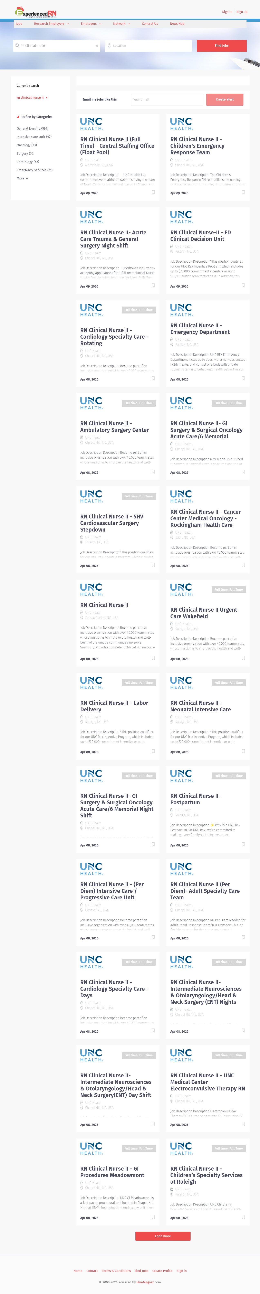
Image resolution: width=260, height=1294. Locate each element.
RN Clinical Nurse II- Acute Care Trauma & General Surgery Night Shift (113, 239)
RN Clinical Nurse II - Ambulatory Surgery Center (114, 426)
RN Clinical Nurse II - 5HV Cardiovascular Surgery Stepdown (111, 523)
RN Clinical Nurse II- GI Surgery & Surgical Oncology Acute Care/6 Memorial (206, 430)
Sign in (227, 12)
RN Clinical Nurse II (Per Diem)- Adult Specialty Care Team (205, 891)
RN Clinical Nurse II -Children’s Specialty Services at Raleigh (206, 1175)
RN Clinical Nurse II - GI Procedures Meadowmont (112, 1172)
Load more (163, 1236)
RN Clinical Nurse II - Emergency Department (200, 328)
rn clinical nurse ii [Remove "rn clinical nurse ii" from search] (30, 97)
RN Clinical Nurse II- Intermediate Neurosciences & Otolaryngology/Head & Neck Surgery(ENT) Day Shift (116, 1085)
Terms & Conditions (116, 1271)
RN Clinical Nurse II (104, 605)
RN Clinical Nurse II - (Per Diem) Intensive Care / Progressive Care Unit (112, 891)
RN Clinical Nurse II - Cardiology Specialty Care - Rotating (114, 337)
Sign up (242, 12)
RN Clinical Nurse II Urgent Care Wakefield (203, 613)
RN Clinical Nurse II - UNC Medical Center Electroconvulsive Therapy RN (207, 1082)
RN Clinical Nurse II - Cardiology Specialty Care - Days (114, 989)
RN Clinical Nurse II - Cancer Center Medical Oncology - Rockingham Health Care (205, 518)
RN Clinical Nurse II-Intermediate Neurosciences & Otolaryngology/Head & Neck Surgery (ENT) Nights (206, 992)
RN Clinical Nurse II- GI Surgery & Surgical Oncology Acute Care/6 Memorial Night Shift (116, 806)
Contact (92, 1271)
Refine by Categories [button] (36, 117)
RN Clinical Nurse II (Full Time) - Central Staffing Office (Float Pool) (117, 146)
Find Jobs (222, 45)
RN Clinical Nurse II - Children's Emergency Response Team (197, 146)
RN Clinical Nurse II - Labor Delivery (114, 706)
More (20, 178)
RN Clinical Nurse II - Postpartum (196, 799)
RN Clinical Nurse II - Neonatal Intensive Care (200, 706)
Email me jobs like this (100, 99)
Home (78, 1271)
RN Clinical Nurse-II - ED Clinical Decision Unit (200, 235)
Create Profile (162, 1271)
